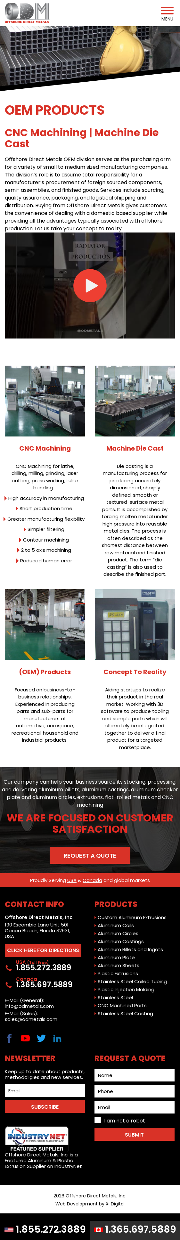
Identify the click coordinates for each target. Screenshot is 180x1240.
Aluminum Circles (118, 933)
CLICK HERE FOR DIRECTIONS (43, 950)
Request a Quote (90, 856)
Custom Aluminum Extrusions (132, 917)
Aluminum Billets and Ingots (130, 949)
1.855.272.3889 (45, 1229)
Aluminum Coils (116, 925)
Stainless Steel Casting (125, 1013)
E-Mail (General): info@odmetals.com (29, 1003)
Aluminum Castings (121, 941)
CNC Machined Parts (122, 1005)
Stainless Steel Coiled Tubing (132, 981)
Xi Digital (115, 1204)
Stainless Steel (115, 997)
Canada (92, 880)
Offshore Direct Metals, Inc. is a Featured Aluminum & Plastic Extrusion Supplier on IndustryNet (43, 1147)
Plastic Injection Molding (126, 989)
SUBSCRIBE (45, 1107)
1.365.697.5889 (135, 1229)
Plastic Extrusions (118, 973)
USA (72, 880)
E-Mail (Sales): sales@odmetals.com (31, 1016)
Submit (134, 1134)
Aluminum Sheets (118, 965)
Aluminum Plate (116, 957)
